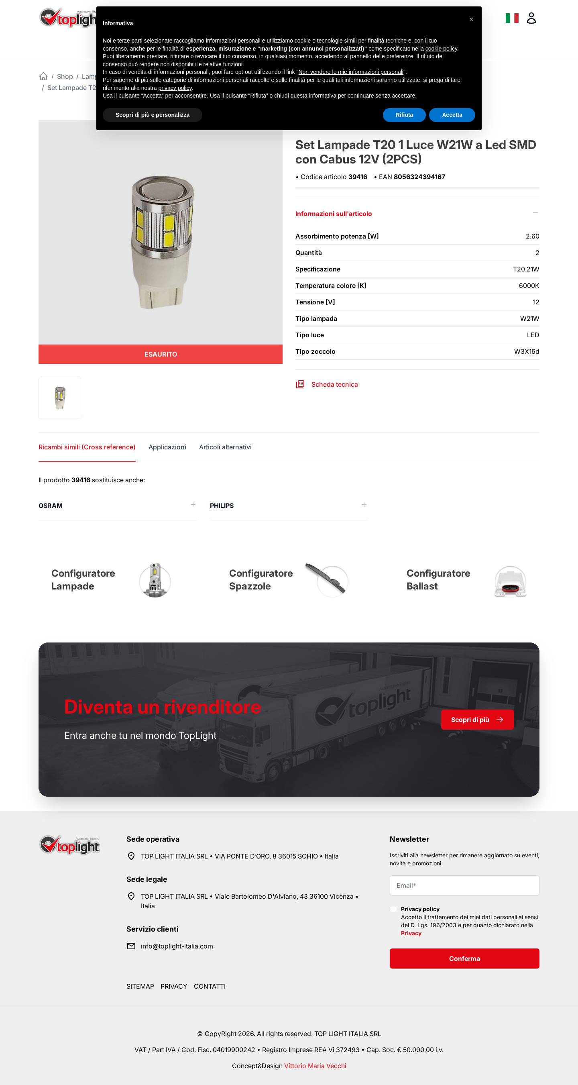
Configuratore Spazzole (261, 579)
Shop (65, 76)
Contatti (210, 986)
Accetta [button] (452, 115)
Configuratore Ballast (438, 579)
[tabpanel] (289, 497)
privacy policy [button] (175, 88)
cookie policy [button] (441, 48)
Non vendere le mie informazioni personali (350, 72)
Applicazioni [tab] (167, 447)
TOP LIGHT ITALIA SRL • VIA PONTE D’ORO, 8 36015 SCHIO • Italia (240, 856)
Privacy (411, 933)
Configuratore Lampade (83, 579)
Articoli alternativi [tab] (225, 447)
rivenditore (162, 706)
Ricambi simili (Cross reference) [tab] (87, 447)
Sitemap (140, 986)
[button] (471, 19)
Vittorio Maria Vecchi (315, 1066)
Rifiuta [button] (404, 115)
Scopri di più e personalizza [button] (152, 115)
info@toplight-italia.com (177, 946)
